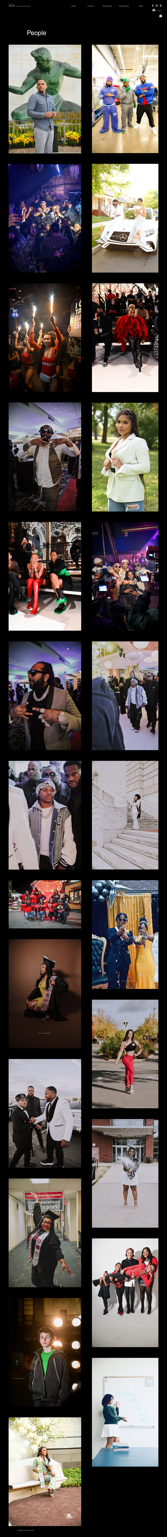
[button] (160, 15)
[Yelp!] (160, 5)
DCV (19, 5)
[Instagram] (156, 5)
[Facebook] (152, 5)
